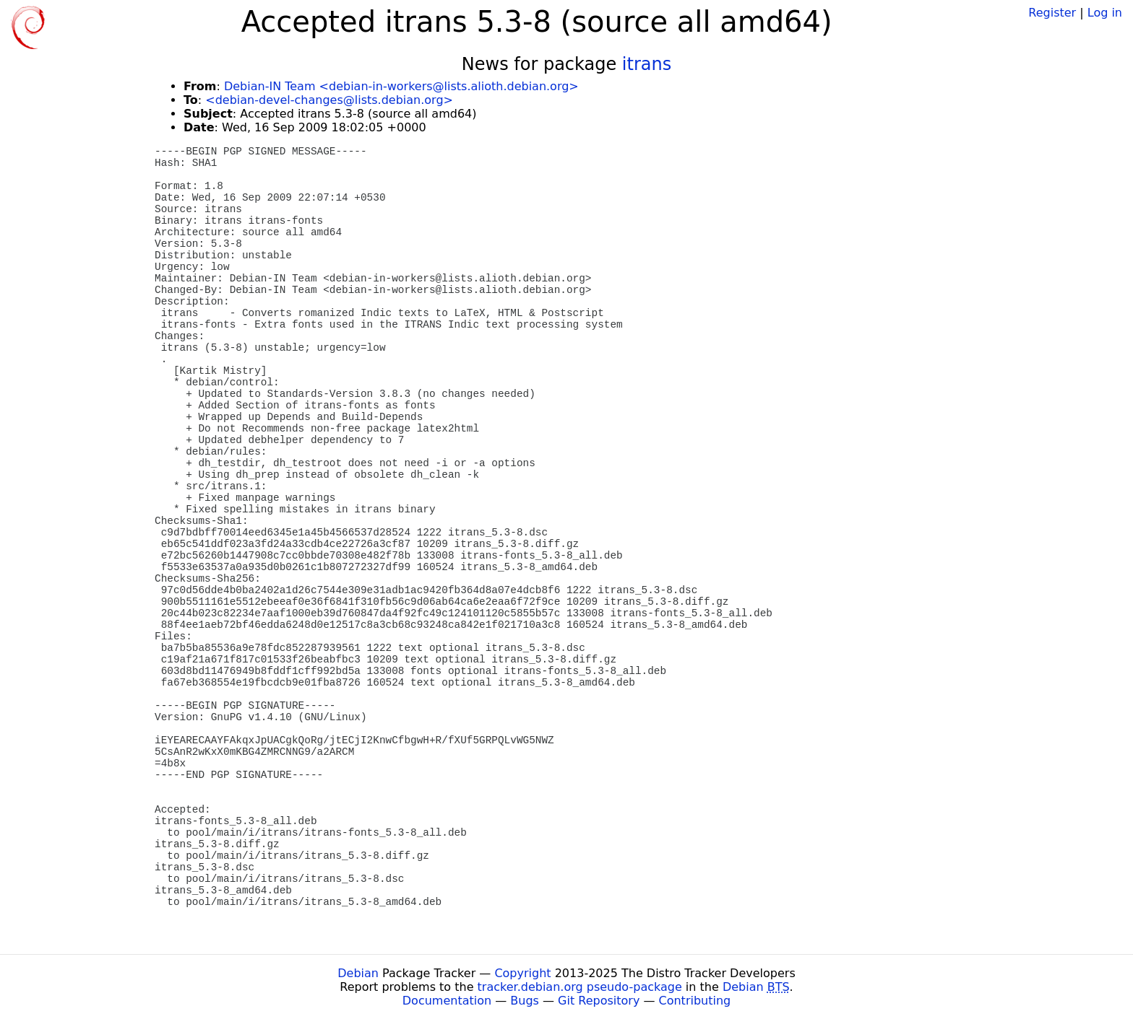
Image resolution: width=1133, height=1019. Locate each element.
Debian (358, 973)
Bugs (524, 1000)
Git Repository (598, 1000)
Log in (1104, 12)
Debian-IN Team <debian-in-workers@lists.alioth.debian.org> (401, 86)
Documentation (446, 1000)
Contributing (695, 1000)
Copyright (522, 973)
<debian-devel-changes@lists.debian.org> (329, 100)
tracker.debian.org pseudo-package (580, 987)
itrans (646, 64)
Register (1052, 12)
